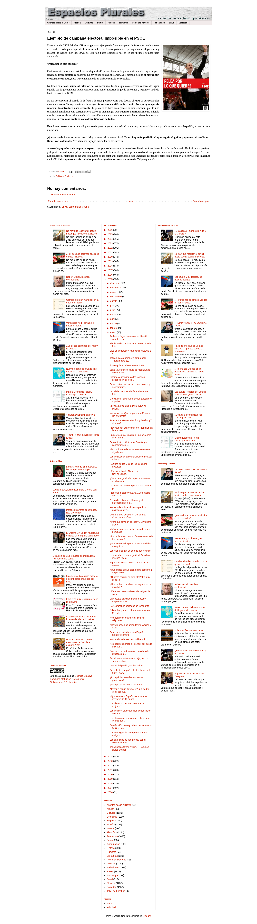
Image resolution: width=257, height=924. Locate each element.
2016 (110, 274)
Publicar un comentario (63, 194)
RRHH (110, 871)
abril (112, 319)
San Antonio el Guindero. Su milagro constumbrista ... (128, 443)
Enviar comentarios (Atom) (75, 206)
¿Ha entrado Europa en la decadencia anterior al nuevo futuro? (189, 371)
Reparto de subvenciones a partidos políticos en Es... (128, 509)
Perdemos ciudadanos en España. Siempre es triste (127, 633)
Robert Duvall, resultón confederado (77, 278)
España (111, 824)
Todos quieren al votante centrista (127, 365)
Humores (123, 23)
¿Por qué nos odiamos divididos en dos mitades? (82, 255)
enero (113, 332)
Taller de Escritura (116, 891)
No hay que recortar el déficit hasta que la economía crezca (81, 232)
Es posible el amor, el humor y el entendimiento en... (126, 501)
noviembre (116, 287)
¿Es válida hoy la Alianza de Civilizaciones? (124, 472)
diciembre (115, 283)
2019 (110, 261)
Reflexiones (159, 23)
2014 (110, 756)
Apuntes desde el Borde (58, 23)
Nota (109, 903)
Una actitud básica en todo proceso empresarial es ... (128, 600)
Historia (111, 23)
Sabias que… (114, 875)
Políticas (60, 176)
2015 (110, 279)
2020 (110, 257)
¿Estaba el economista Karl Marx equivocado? (189, 416)
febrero (114, 328)
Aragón (77, 23)
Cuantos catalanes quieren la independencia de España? (81, 618)
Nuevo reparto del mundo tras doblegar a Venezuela (81, 370)
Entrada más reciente (59, 201)
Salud (171, 23)
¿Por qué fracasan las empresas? (127, 684)
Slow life (111, 883)
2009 (110, 779)
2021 (110, 252)
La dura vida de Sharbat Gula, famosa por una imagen (81, 468)
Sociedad (183, 23)
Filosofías (112, 832)
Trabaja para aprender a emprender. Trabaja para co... (128, 359)
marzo (113, 323)
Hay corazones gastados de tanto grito (129, 606)
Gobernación (113, 844)
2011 (110, 770)
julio (112, 305)
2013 (110, 761)
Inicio (131, 201)
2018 (110, 265)
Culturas (89, 23)
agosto (114, 301)
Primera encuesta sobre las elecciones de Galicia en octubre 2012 (80, 642)
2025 (110, 234)
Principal (111, 907)
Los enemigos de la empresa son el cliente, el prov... (128, 741)
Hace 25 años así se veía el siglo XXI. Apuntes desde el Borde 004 (189, 349)
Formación (112, 836)
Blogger (147, 916)
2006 (110, 792)
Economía (112, 816)
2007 (110, 788)
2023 (110, 243)
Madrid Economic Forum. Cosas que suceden (79, 393)
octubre (114, 292)
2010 (110, 774)
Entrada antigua (201, 201)
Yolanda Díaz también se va (80, 414)
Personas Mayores (140, 23)
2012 (110, 765)
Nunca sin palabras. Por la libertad (127, 639)
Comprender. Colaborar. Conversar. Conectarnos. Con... (128, 516)
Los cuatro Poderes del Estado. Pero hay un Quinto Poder (191, 393)
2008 (110, 783)
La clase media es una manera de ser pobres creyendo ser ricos (82, 579)
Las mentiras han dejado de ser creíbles (130, 550)
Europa (110, 828)
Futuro (100, 23)
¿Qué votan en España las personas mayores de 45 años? (128, 697)
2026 (110, 230)
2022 (110, 247)
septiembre (116, 296)
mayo (113, 314)
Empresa (111, 820)
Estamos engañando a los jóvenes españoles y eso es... (127, 378)
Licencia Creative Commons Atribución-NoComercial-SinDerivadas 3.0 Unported (71, 679)
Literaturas (112, 856)
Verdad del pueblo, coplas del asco (127, 665)
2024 (110, 239)
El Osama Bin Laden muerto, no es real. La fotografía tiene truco (82, 534)
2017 (110, 270)
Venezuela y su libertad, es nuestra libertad (80, 324)
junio (113, 310)
